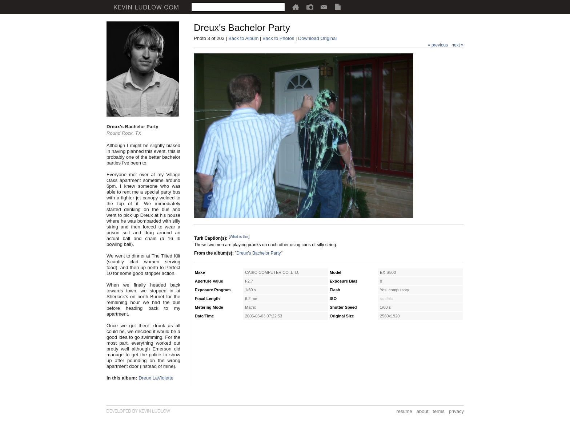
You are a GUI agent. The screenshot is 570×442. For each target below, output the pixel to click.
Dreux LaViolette (156, 378)
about (423, 411)
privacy (456, 411)
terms (439, 411)
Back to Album (243, 38)
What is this (239, 237)
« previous (438, 45)
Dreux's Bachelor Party (258, 253)
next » (457, 45)
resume (404, 411)
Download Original (317, 38)
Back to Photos (278, 38)
